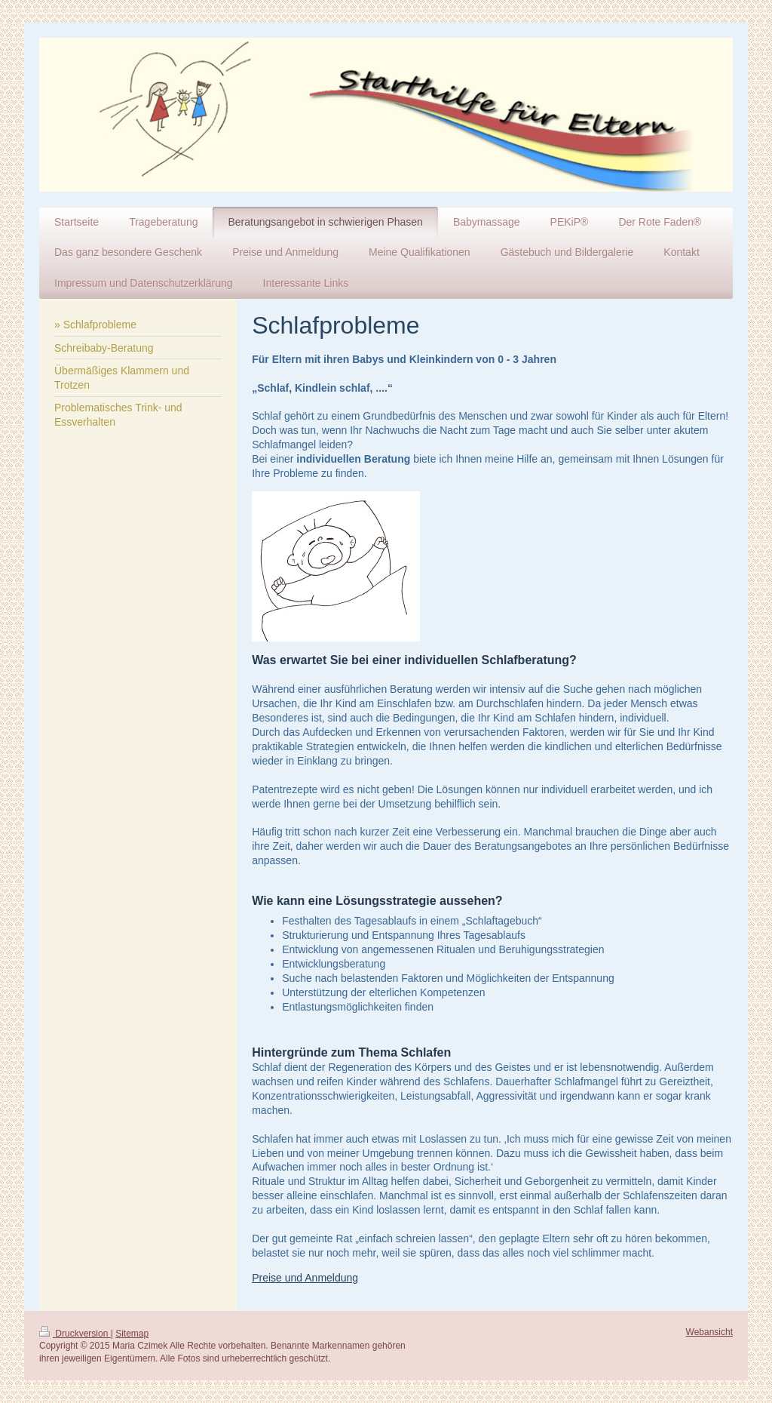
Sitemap (132, 1333)
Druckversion (75, 1333)
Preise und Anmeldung (305, 1278)
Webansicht (709, 1332)
